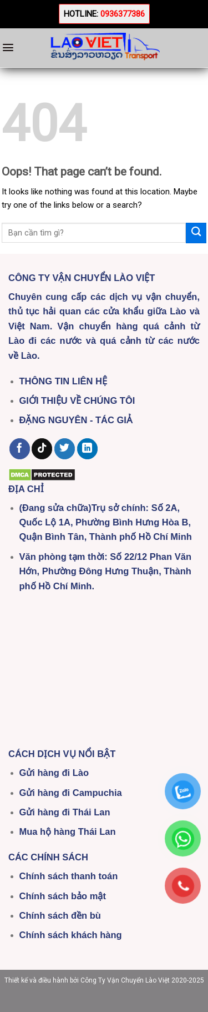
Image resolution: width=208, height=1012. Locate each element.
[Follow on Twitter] (64, 448)
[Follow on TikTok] (42, 448)
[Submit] (196, 233)
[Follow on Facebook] (19, 448)
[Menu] (8, 47)
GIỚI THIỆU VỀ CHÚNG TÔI (77, 400)
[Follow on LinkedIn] (87, 448)
